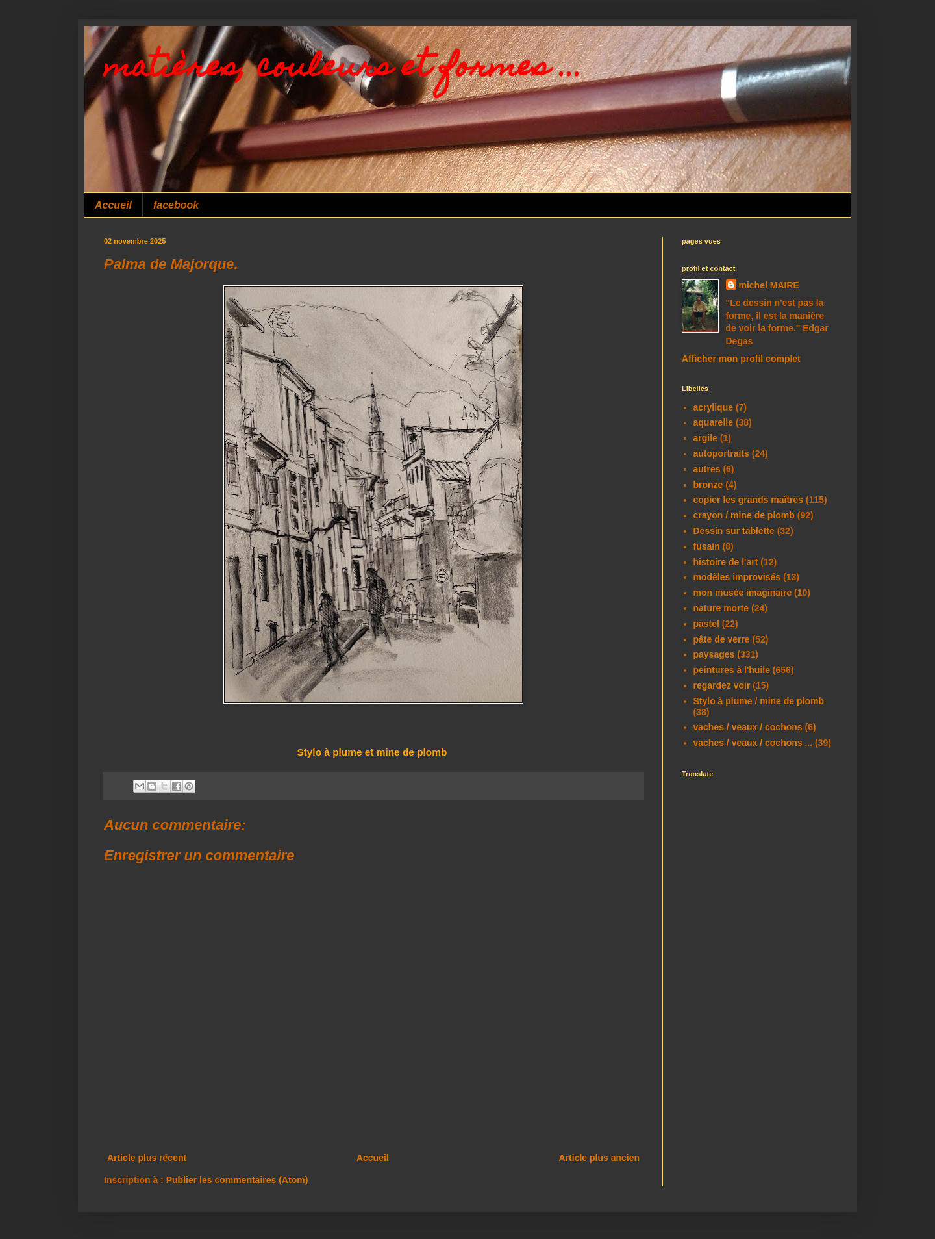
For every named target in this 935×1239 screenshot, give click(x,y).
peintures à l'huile (731, 670)
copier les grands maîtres (748, 499)
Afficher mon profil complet (741, 358)
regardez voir (722, 685)
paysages (714, 654)
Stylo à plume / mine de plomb (758, 701)
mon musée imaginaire (742, 592)
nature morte (721, 608)
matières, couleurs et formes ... (343, 69)
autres (707, 469)
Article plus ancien (599, 1158)
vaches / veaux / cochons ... (753, 742)
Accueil (113, 205)
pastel (706, 624)
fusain (706, 546)
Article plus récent (146, 1158)
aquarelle (713, 422)
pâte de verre (721, 639)
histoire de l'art (725, 562)
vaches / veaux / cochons (748, 727)
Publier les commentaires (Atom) (237, 1180)
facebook (176, 205)
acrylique (713, 407)
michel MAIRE (769, 285)
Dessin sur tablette (734, 531)
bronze (708, 484)
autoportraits (721, 453)
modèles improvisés (737, 577)
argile (705, 438)
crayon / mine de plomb (744, 515)
